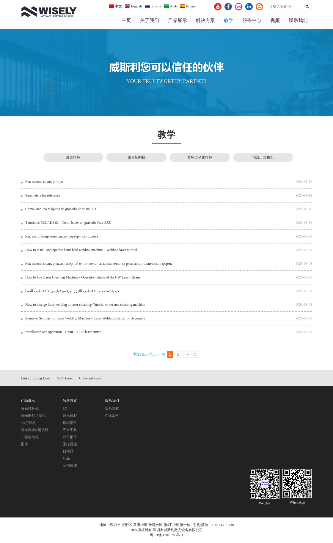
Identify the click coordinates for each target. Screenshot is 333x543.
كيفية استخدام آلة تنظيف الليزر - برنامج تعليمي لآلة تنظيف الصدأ (72, 291)
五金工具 (70, 430)
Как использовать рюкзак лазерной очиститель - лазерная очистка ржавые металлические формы (98, 264)
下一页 (191, 355)
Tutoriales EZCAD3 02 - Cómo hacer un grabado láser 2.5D (68, 223)
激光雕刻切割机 (33, 416)
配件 (24, 445)
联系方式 (112, 409)
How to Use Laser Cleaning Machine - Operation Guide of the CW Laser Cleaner (83, 278)
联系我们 (298, 20)
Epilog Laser (41, 378)
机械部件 (70, 423)
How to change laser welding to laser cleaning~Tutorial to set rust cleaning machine (85, 305)
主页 (126, 20)
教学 (228, 20)
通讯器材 (70, 416)
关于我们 (149, 20)
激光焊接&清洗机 (34, 430)
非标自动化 (30, 438)
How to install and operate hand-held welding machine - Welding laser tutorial (81, 250)
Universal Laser (90, 378)
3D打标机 (28, 423)
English (133, 6)
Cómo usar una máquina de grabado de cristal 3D (60, 209)
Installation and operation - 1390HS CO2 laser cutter (63, 332)
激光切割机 (136, 158)
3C (65, 409)
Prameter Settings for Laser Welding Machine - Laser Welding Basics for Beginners (85, 318)
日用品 (68, 452)
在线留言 (112, 416)
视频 (275, 20)
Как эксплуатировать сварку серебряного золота (61, 237)
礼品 (66, 459)
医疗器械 (70, 445)
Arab (170, 6)
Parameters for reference (42, 196)
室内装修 (70, 466)
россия (153, 6)
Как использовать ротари (44, 182)
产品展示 (177, 20)
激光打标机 (30, 409)
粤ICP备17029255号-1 (166, 535)
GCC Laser (65, 378)
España (188, 6)
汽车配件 (70, 438)
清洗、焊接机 (263, 158)
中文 (115, 6)
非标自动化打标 (199, 158)
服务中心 (251, 20)
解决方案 (205, 20)
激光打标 (73, 158)
